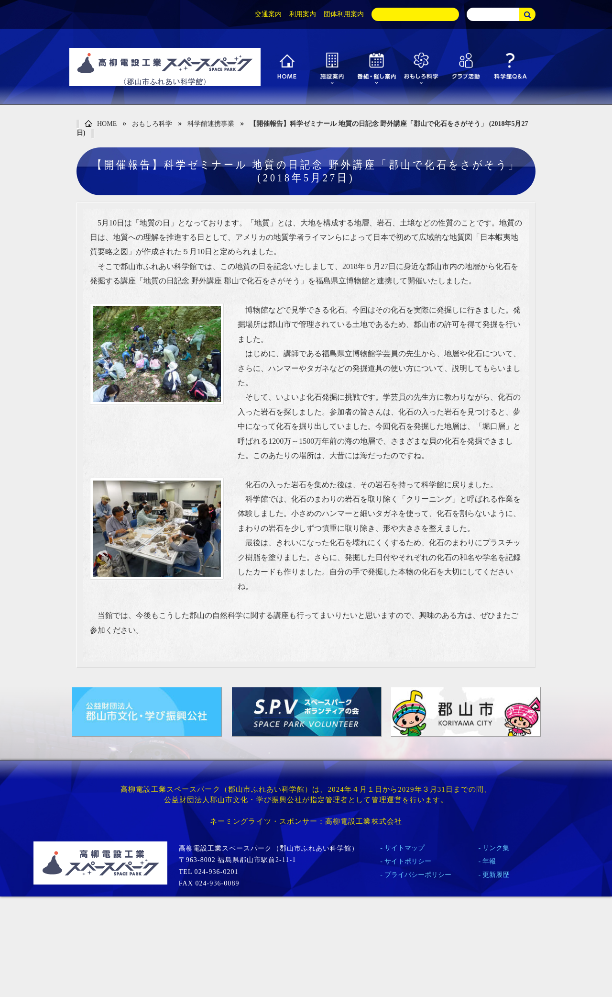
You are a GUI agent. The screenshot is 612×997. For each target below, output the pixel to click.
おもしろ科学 (152, 123)
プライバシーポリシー (417, 874)
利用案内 (302, 14)
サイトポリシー (407, 861)
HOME (101, 124)
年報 (489, 861)
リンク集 (495, 847)
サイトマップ (404, 847)
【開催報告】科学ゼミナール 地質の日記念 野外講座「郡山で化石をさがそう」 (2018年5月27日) (302, 128)
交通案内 (268, 14)
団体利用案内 (344, 14)
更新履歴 (495, 874)
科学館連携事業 (210, 123)
